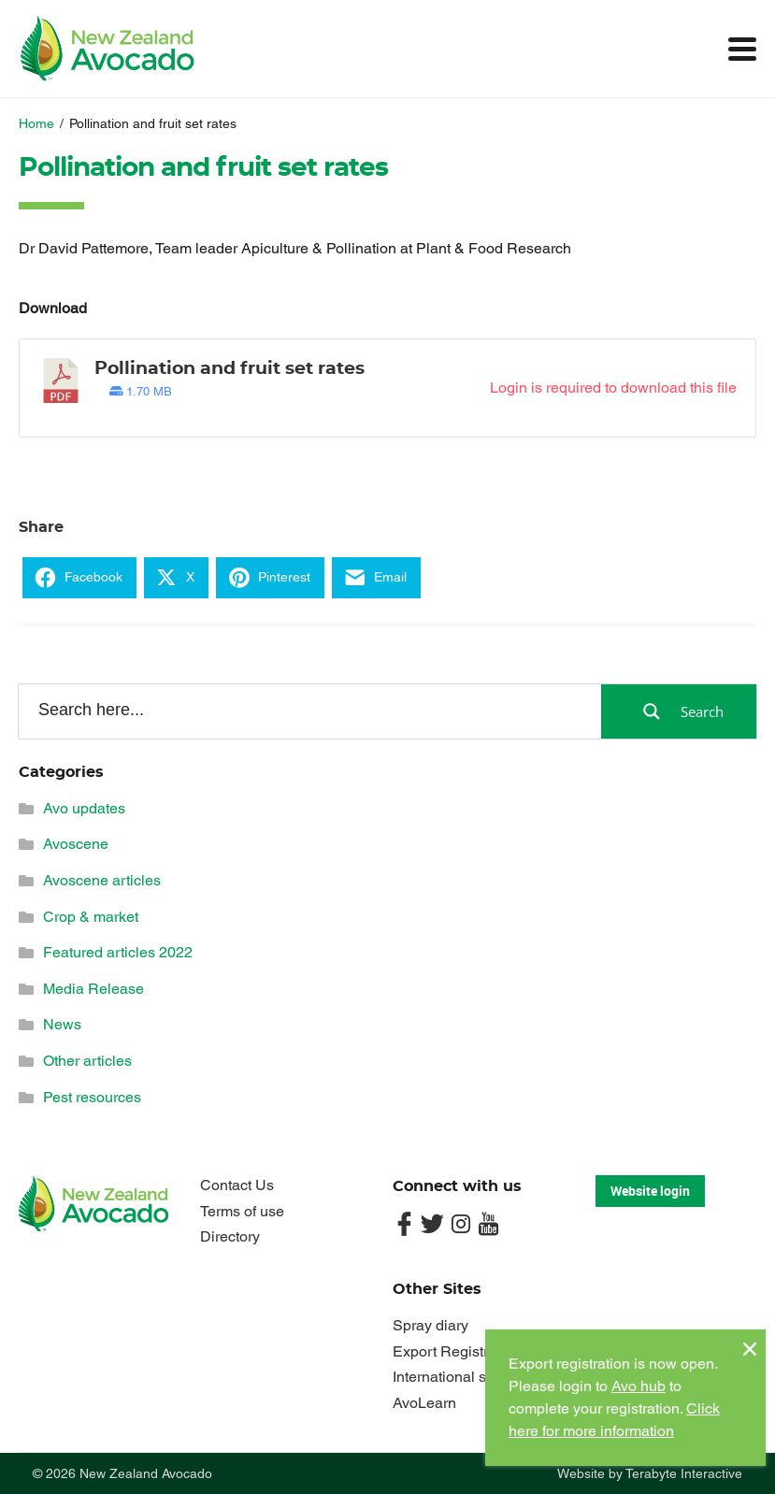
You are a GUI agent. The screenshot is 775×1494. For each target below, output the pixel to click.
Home (36, 123)
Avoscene (75, 844)
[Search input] (308, 710)
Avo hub (638, 1386)
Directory (230, 1236)
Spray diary (430, 1325)
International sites (451, 1377)
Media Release (93, 989)
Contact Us (237, 1185)
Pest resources (92, 1097)
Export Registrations (460, 1351)
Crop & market (90, 917)
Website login (650, 1191)
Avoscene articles (102, 880)
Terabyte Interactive (683, 1473)
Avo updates (84, 808)
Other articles (87, 1061)
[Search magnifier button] (678, 711)
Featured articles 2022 (118, 952)
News (62, 1024)
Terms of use (242, 1211)
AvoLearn (424, 1403)
